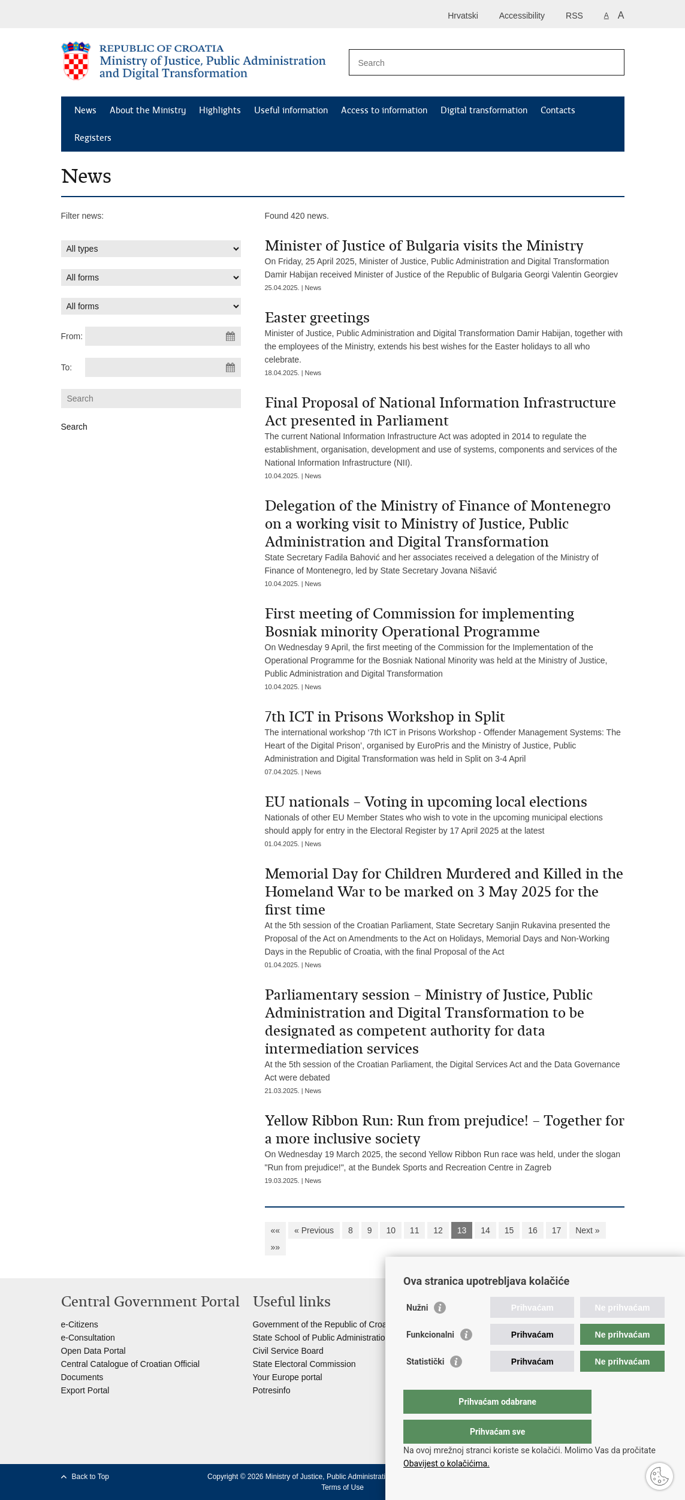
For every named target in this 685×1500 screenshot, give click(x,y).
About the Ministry (148, 110)
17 (557, 1230)
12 (438, 1230)
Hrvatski (463, 15)
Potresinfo (272, 1390)
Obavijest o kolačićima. (446, 1463)
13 (462, 1230)
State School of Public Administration (321, 1337)
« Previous (314, 1230)
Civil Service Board (288, 1351)
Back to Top (90, 1476)
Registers (92, 137)
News (85, 110)
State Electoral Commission (304, 1364)
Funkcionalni (430, 1358)
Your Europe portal (287, 1377)
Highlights (220, 110)
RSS (574, 15)
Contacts (558, 110)
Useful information (291, 110)
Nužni (417, 1331)
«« (275, 1230)
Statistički (425, 1385)
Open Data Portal (93, 1351)
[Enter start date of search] (163, 336)
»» (275, 1247)
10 (391, 1230)
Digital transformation (483, 110)
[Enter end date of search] (163, 367)
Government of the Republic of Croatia (324, 1324)
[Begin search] (610, 62)
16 (533, 1230)
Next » (587, 1230)
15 (509, 1230)
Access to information (384, 110)
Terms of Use (342, 1487)
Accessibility (522, 15)
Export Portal (85, 1390)
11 (415, 1230)
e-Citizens (79, 1324)
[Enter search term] (473, 63)
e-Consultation (88, 1337)
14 (485, 1230)
